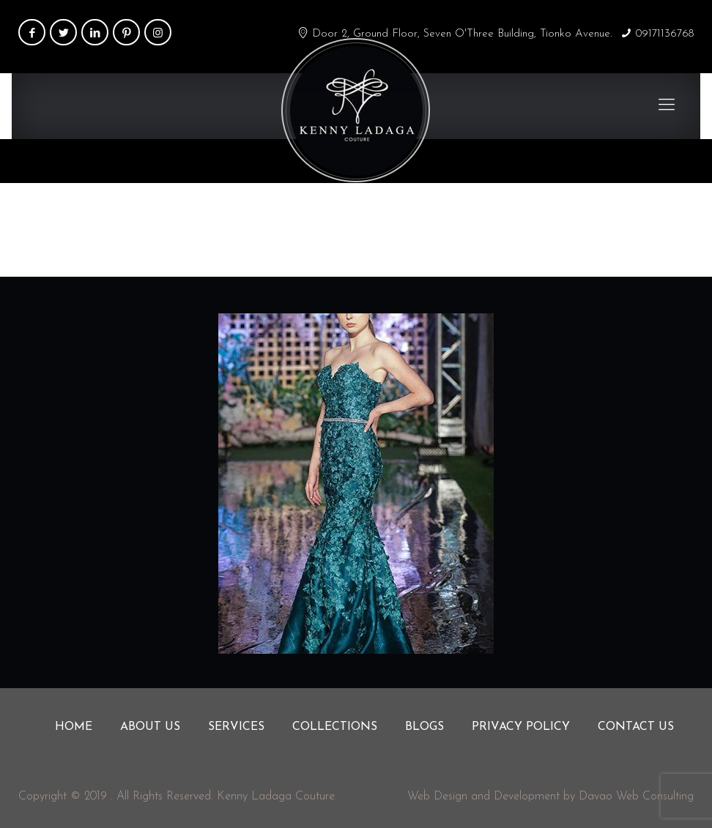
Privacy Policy (521, 727)
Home (566, 229)
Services (236, 727)
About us (150, 727)
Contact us (636, 727)
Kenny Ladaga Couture (276, 796)
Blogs (424, 727)
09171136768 (665, 34)
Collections (334, 727)
